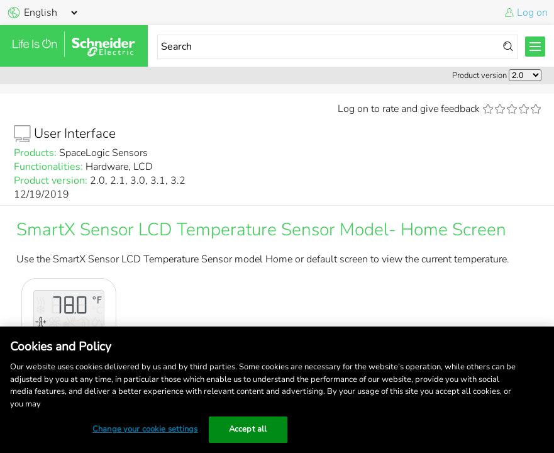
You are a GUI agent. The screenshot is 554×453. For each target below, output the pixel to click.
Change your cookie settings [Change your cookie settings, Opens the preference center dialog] (145, 429)
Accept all (248, 429)
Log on (532, 13)
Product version (479, 75)
